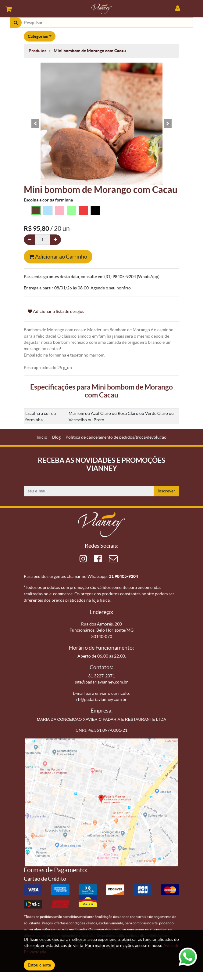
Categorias (38, 36)
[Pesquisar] (16, 22)
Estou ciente (39, 965)
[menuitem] (42, 437)
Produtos (37, 50)
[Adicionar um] (55, 239)
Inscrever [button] (166, 490)
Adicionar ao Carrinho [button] (58, 256)
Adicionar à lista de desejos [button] (56, 311)
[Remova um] (29, 239)
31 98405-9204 (123, 576)
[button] (35, 123)
